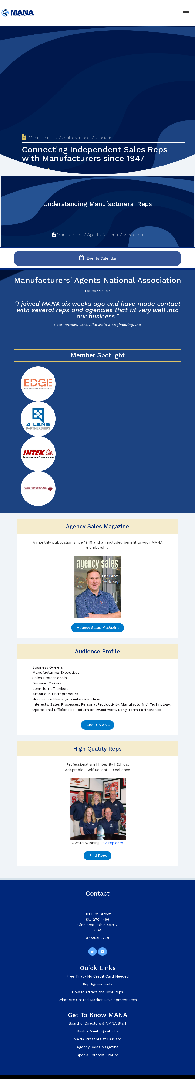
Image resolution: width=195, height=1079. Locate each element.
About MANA (97, 725)
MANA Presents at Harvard (97, 1039)
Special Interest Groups (98, 1055)
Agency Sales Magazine (98, 627)
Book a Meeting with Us (97, 1031)
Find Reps (97, 855)
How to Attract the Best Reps (97, 992)
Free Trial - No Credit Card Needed (97, 976)
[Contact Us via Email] (102, 951)
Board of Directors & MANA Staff (97, 1023)
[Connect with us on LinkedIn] (92, 951)
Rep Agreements (97, 984)
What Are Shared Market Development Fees (97, 1000)
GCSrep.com (112, 843)
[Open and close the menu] (114, 13)
